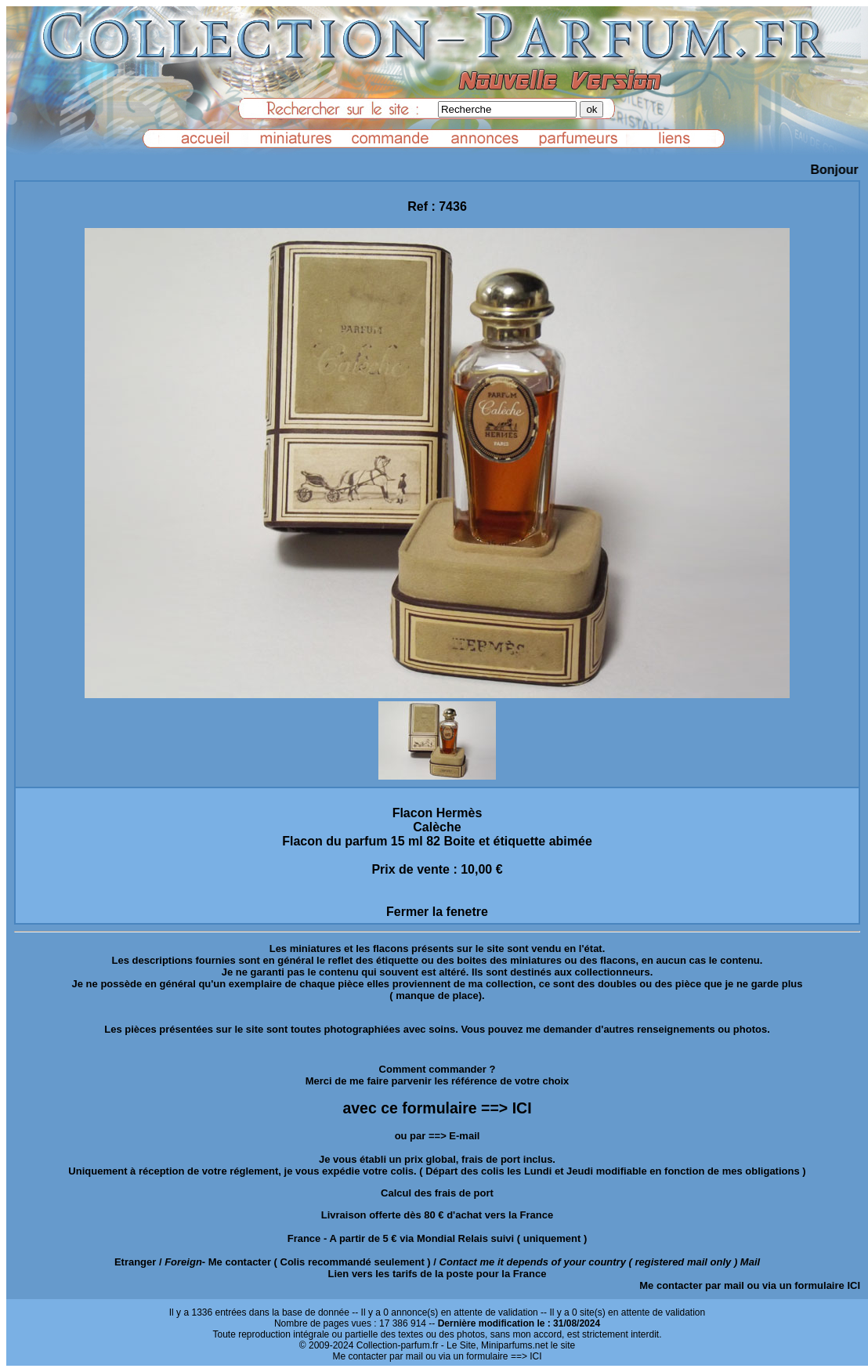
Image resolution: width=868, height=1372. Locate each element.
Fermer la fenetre (437, 911)
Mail (750, 1262)
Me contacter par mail (691, 1285)
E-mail (464, 1136)
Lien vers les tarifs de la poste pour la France (437, 1274)
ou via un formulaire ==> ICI (483, 1356)
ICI (853, 1285)
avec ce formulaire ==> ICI (436, 1108)
